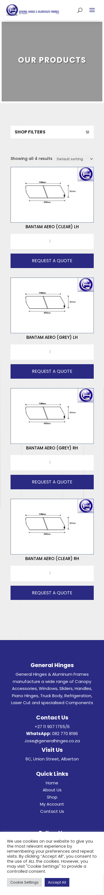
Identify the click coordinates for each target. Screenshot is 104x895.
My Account (52, 804)
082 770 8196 (65, 733)
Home (52, 783)
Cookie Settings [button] (24, 882)
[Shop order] (74, 159)
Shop (52, 797)
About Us (52, 790)
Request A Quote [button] (52, 260)
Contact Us (52, 811)
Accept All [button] (57, 882)
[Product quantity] (52, 241)
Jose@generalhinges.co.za (52, 741)
